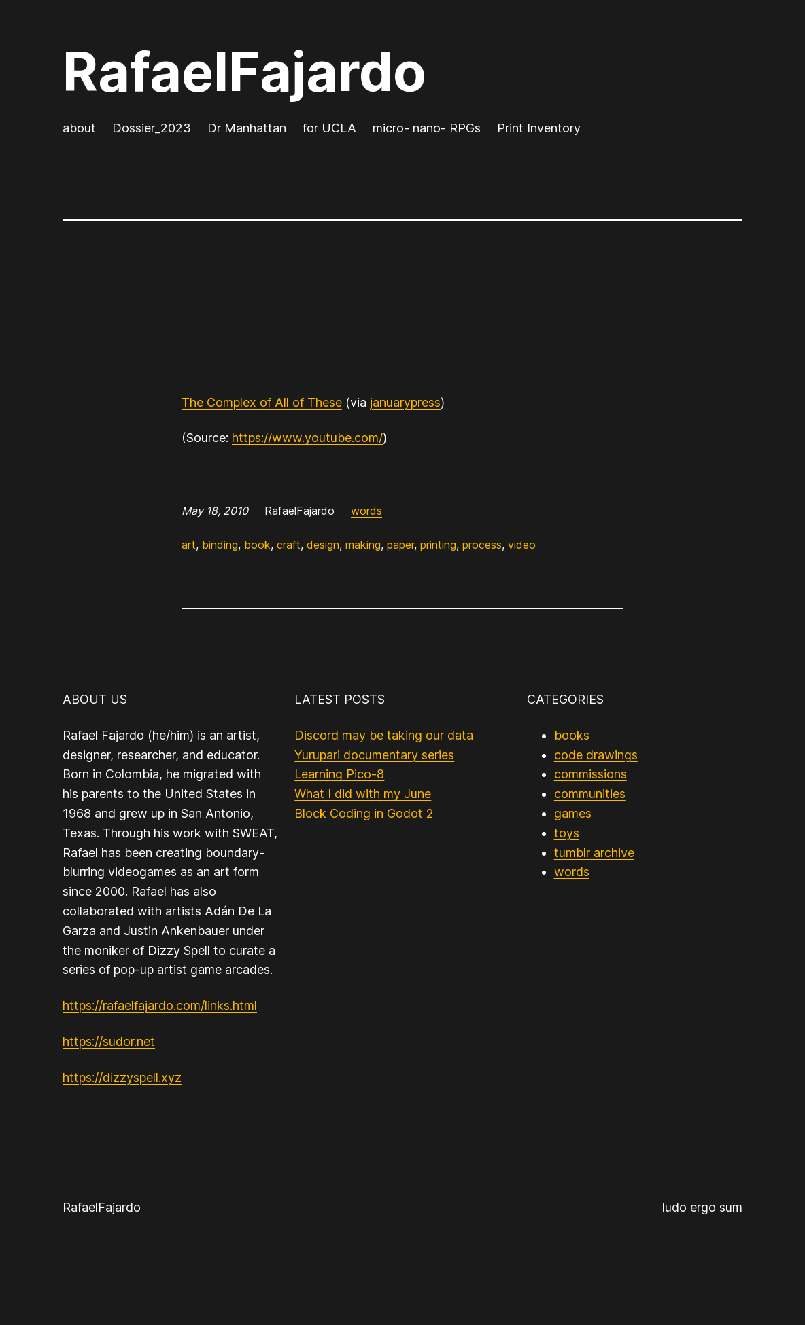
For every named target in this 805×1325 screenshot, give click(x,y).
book (257, 544)
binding (220, 544)
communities (590, 793)
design (323, 544)
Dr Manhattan (246, 128)
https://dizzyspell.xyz (122, 1077)
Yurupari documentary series (374, 755)
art (189, 544)
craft (289, 544)
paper (400, 544)
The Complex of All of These (262, 402)
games (573, 813)
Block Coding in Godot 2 (364, 813)
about (79, 128)
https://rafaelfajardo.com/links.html (160, 1005)
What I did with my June (362, 793)
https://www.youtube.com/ (307, 438)
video (522, 544)
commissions (590, 774)
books (571, 735)
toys (566, 833)
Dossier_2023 (151, 128)
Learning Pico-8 (339, 774)
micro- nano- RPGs (427, 128)
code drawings (596, 755)
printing (438, 544)
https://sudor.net (109, 1041)
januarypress (405, 402)
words (366, 511)
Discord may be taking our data (383, 735)
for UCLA (329, 128)
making (363, 544)
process (482, 544)
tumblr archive (594, 853)
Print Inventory (539, 128)
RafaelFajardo (244, 71)
